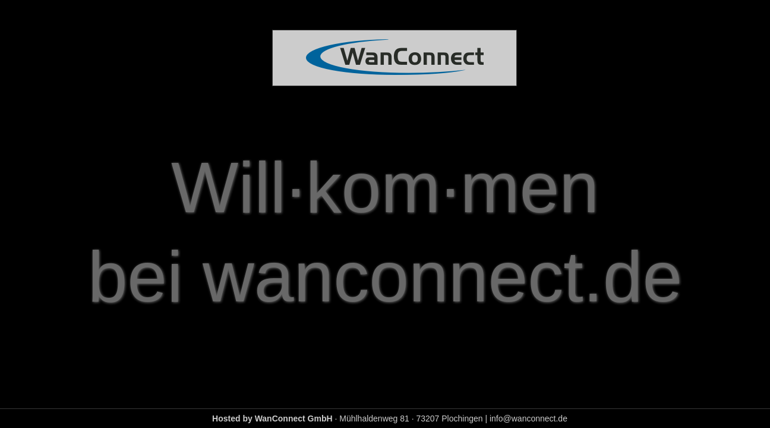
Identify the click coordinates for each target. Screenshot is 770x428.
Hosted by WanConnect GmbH (272, 418)
